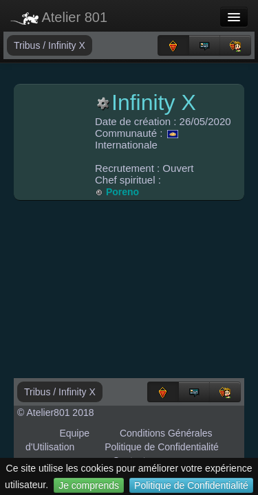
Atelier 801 (58, 17)
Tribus (28, 45)
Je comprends (88, 485)
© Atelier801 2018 (55, 412)
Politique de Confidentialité (191, 485)
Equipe (74, 433)
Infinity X (66, 45)
